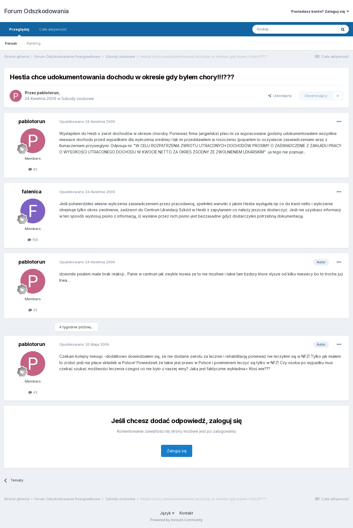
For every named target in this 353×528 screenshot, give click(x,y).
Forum (11, 43)
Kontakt (186, 513)
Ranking (34, 43)
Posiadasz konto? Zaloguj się (320, 11)
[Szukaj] (280, 29)
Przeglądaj (19, 31)
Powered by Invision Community (176, 520)
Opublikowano (87, 121)
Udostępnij (280, 95)
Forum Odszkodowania (36, 11)
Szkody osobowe (77, 98)
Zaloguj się (176, 450)
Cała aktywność (53, 29)
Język (167, 513)
